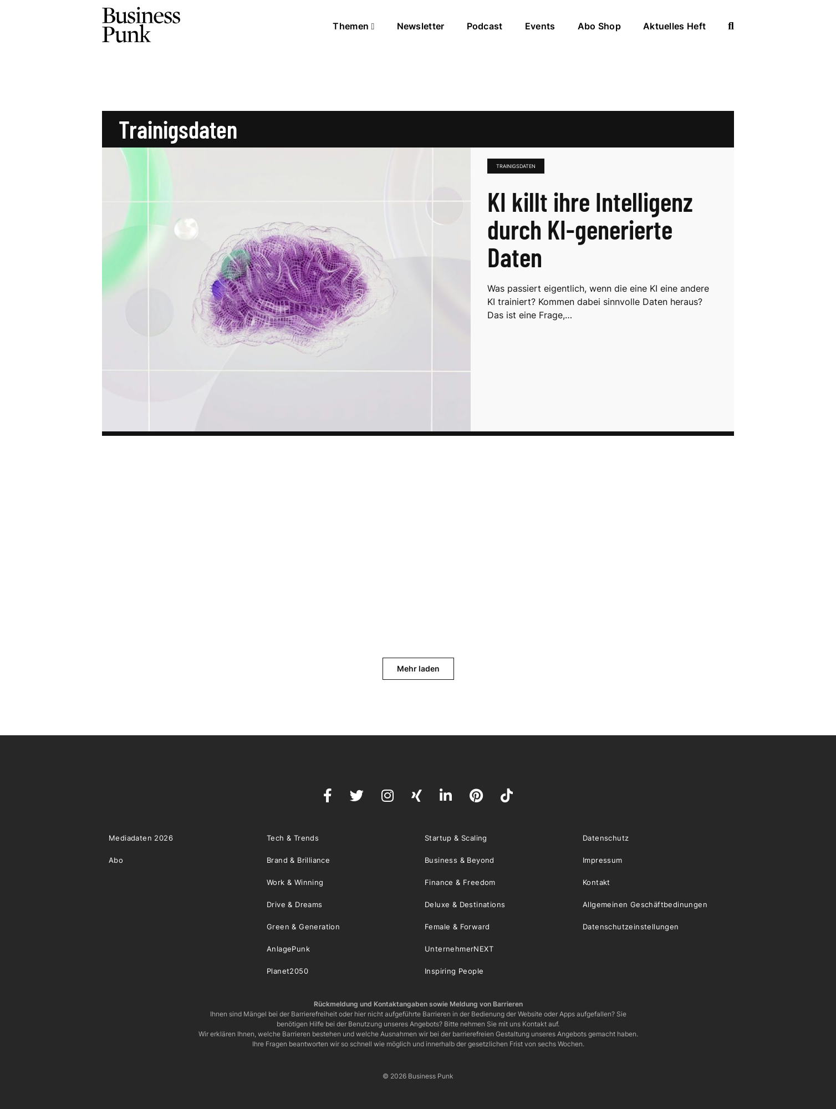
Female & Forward (457, 926)
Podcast (485, 26)
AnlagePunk (288, 948)
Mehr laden (418, 668)
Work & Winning (295, 882)
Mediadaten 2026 (141, 837)
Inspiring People (454, 970)
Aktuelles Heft (674, 26)
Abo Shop (599, 26)
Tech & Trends (293, 837)
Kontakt (596, 882)
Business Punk (142, 25)
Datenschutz (606, 837)
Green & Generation (303, 926)
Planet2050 (287, 970)
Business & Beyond (460, 860)
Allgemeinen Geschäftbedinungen (645, 904)
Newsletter (421, 26)
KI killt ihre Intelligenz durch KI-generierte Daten (590, 229)
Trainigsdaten (516, 166)
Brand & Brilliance (298, 860)
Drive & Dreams (295, 904)
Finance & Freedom (460, 882)
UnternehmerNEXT (459, 948)
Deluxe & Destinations (465, 904)
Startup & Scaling (456, 837)
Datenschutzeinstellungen (631, 926)
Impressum (603, 860)
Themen (353, 26)
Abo (116, 860)
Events (540, 26)
